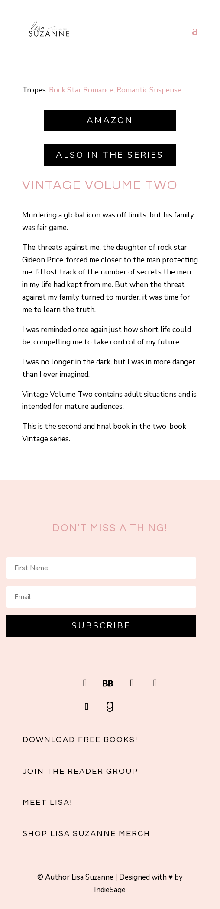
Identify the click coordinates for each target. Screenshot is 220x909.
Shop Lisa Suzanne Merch (86, 833)
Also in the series (110, 155)
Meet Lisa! (47, 802)
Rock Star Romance (81, 90)
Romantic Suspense (148, 90)
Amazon (110, 120)
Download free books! (80, 740)
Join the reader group (80, 771)
